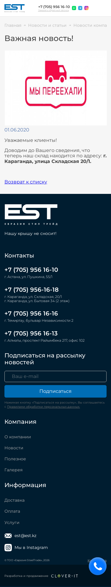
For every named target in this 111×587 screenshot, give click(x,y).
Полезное (15, 459)
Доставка (14, 500)
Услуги (12, 522)
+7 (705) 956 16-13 (31, 333)
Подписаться (55, 391)
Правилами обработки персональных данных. (43, 407)
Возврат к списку (25, 182)
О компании (17, 437)
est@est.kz (20, 535)
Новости (13, 448)
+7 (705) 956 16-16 (31, 313)
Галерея (13, 470)
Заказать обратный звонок (53, 10)
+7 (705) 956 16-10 (54, 7)
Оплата (12, 511)
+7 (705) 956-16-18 (31, 289)
